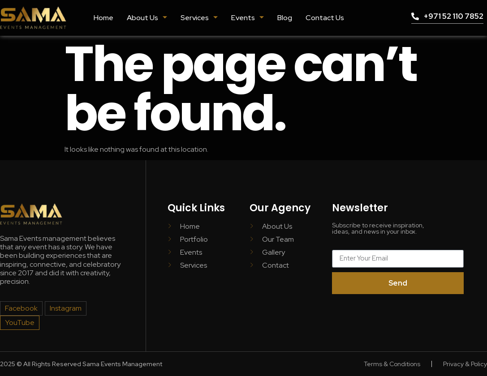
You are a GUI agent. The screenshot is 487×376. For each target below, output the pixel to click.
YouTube (19, 322)
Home (104, 17)
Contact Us (324, 17)
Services (199, 17)
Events (247, 17)
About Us (147, 17)
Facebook (21, 308)
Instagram (66, 308)
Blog (284, 17)
